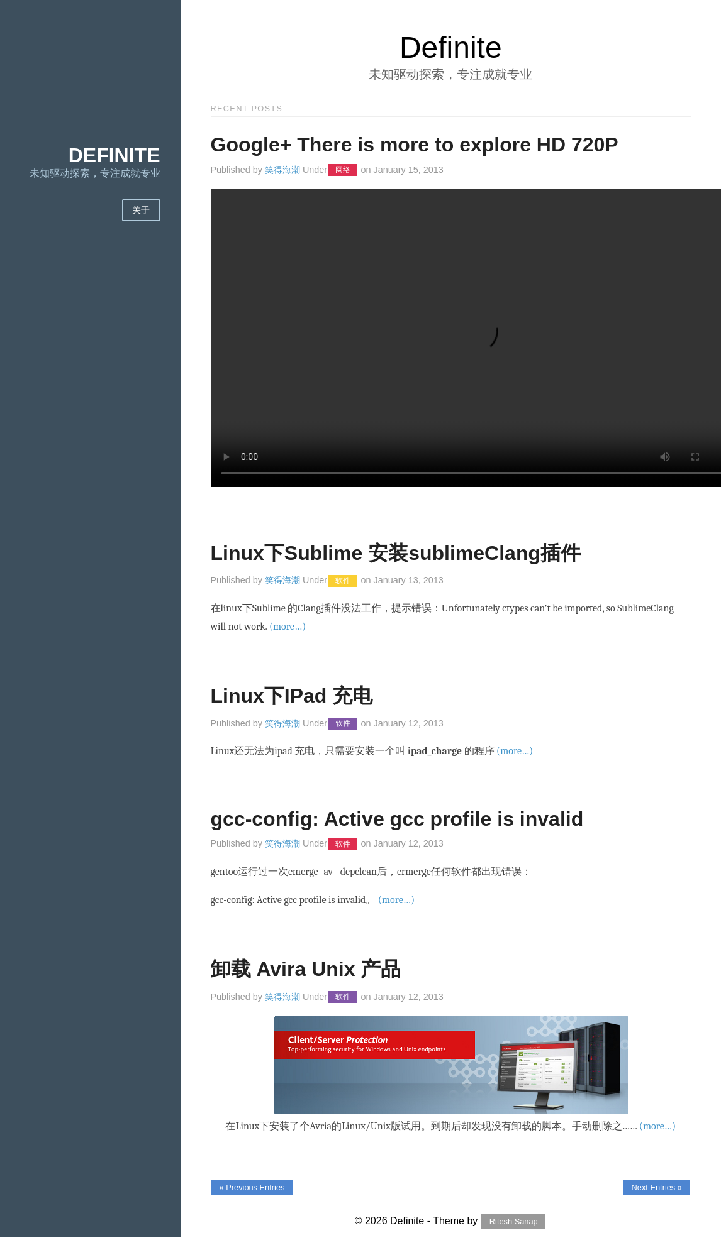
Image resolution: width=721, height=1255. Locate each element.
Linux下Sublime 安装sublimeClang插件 (396, 553)
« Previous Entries (252, 1187)
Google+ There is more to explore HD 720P (414, 144)
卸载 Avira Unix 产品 (306, 969)
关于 (141, 210)
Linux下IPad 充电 (292, 695)
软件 (342, 580)
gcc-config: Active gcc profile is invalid (397, 819)
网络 (342, 170)
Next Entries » (657, 1187)
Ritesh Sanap (513, 1221)
